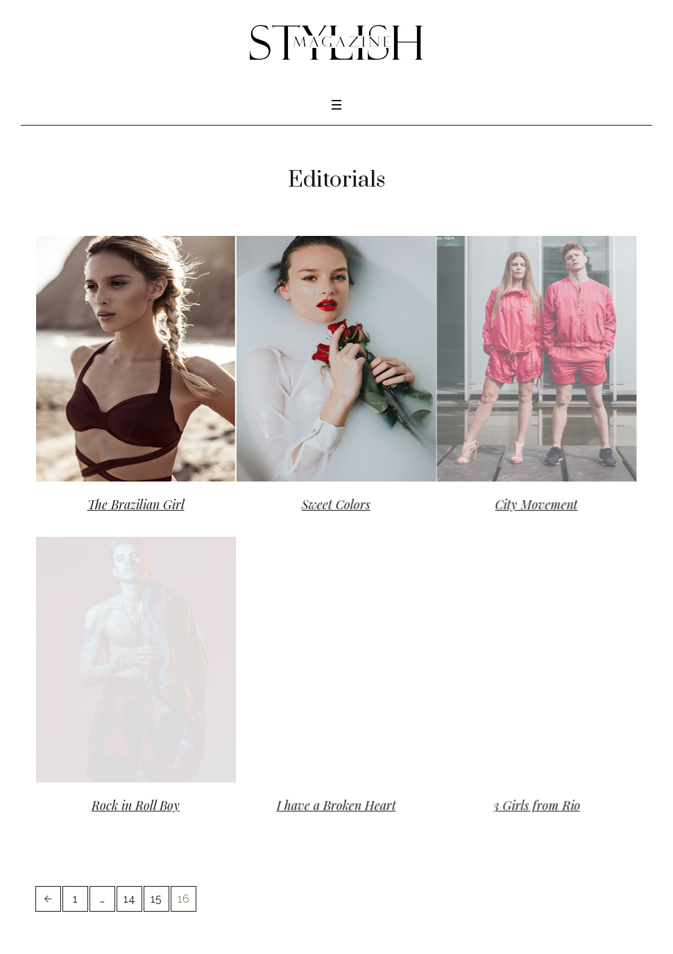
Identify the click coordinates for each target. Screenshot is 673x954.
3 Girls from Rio (526, 799)
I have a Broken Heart (331, 799)
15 (156, 886)
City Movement (526, 504)
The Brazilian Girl (136, 504)
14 (129, 886)
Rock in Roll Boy (136, 799)
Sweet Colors (330, 504)
